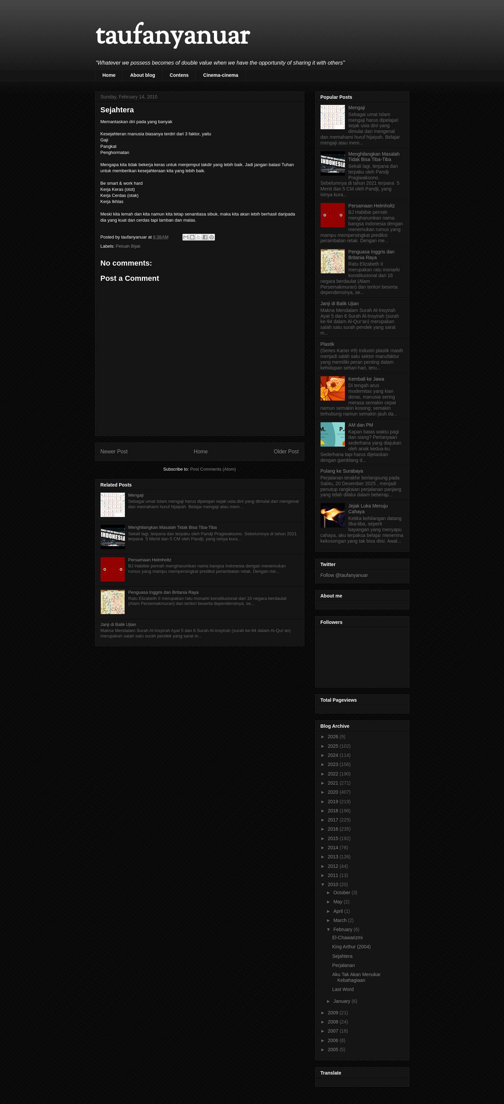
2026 (333, 736)
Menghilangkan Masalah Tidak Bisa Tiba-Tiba (172, 527)
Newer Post (114, 451)
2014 (333, 847)
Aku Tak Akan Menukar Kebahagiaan (356, 977)
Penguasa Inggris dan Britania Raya (163, 592)
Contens (179, 75)
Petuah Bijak (128, 246)
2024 (333, 755)
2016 (333, 829)
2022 (333, 773)
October (342, 892)
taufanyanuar (172, 37)
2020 (333, 792)
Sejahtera (342, 956)
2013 (333, 856)
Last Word (343, 989)
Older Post (286, 451)
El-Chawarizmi (347, 937)
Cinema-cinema (220, 75)
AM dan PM (360, 425)
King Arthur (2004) (351, 946)
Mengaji (136, 495)
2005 (333, 1049)
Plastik (327, 344)
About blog (142, 75)
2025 (333, 746)
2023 (333, 764)
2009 (333, 1012)
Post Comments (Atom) (213, 469)
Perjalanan (343, 965)
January (342, 1001)
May (338, 901)
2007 (333, 1031)
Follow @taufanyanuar (344, 575)
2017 (333, 820)
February (343, 929)
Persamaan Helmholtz (150, 559)
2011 (333, 875)
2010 (333, 884)
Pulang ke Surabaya (342, 471)
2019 (333, 801)
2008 (333, 1021)
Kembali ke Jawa (366, 379)
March (340, 920)
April (338, 911)
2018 (333, 810)
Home (109, 75)
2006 (333, 1040)
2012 (333, 866)
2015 (333, 838)
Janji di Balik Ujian (118, 624)
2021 (333, 783)
